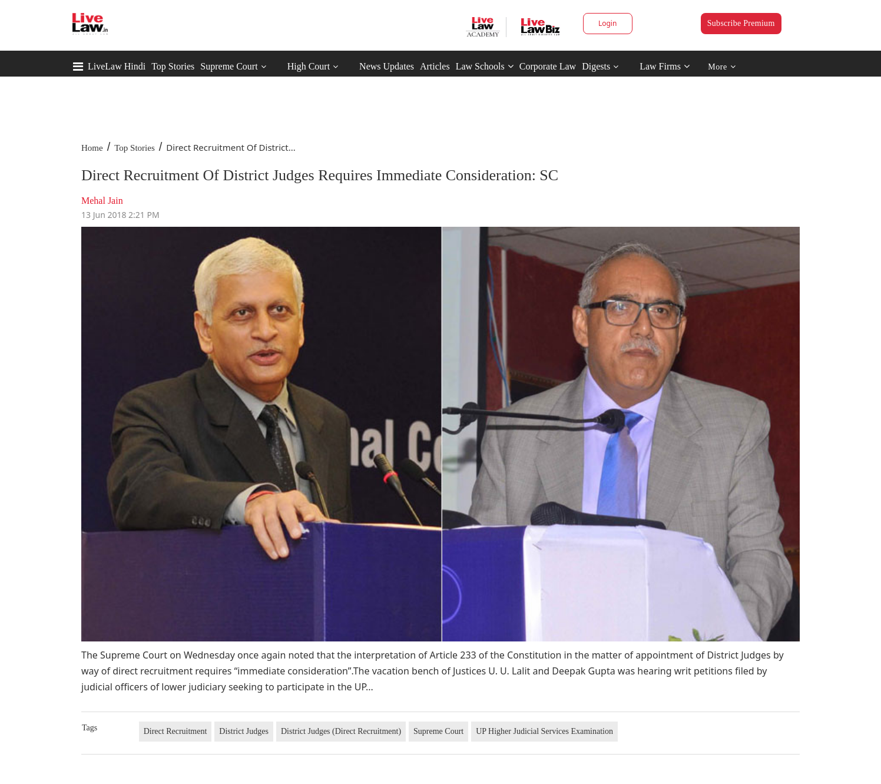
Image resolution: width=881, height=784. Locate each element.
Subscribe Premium (741, 23)
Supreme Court (228, 66)
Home (92, 148)
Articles (435, 66)
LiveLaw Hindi (116, 66)
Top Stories (172, 66)
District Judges (244, 731)
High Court (308, 66)
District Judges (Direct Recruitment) (341, 731)
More (722, 66)
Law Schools (485, 66)
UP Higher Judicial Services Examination (544, 731)
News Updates (386, 66)
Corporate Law (547, 66)
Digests (596, 66)
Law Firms (665, 66)
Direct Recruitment (175, 731)
